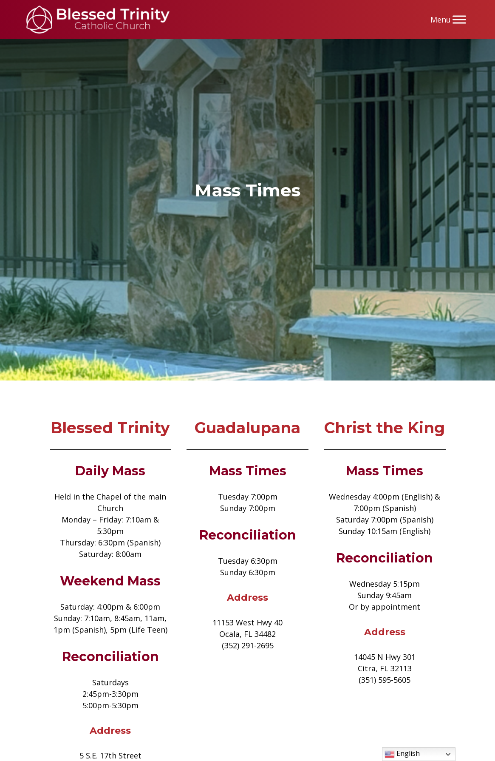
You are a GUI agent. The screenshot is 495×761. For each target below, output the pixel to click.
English (402, 754)
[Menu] (459, 19)
